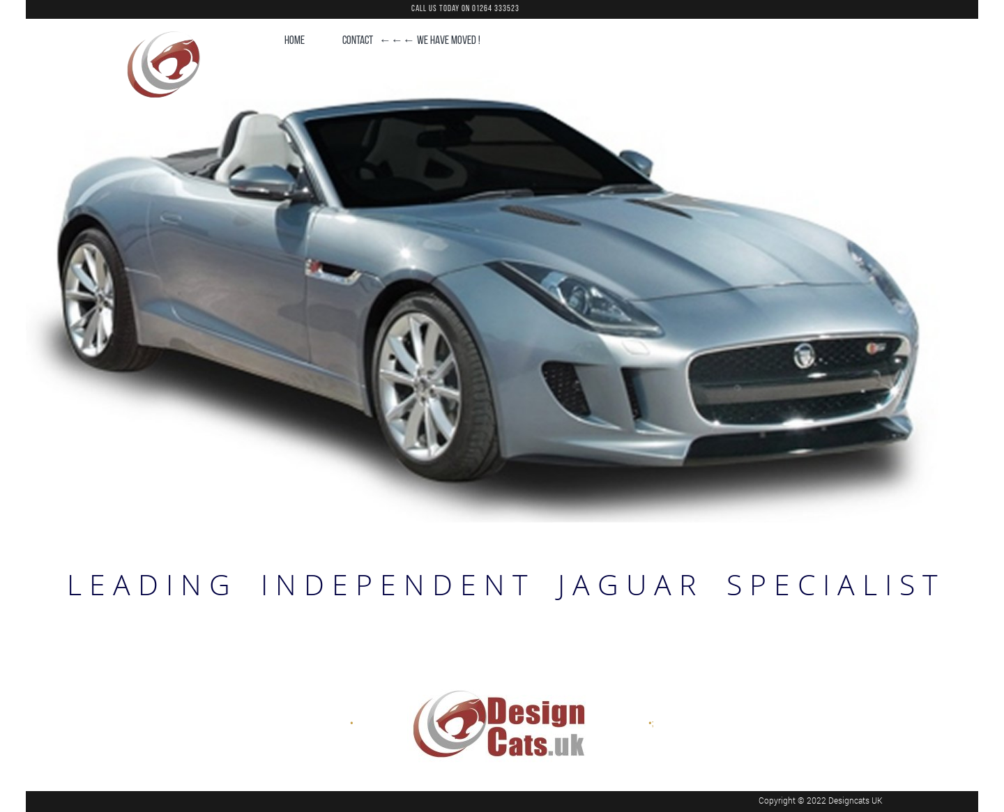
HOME (294, 41)
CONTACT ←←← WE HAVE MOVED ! (411, 41)
